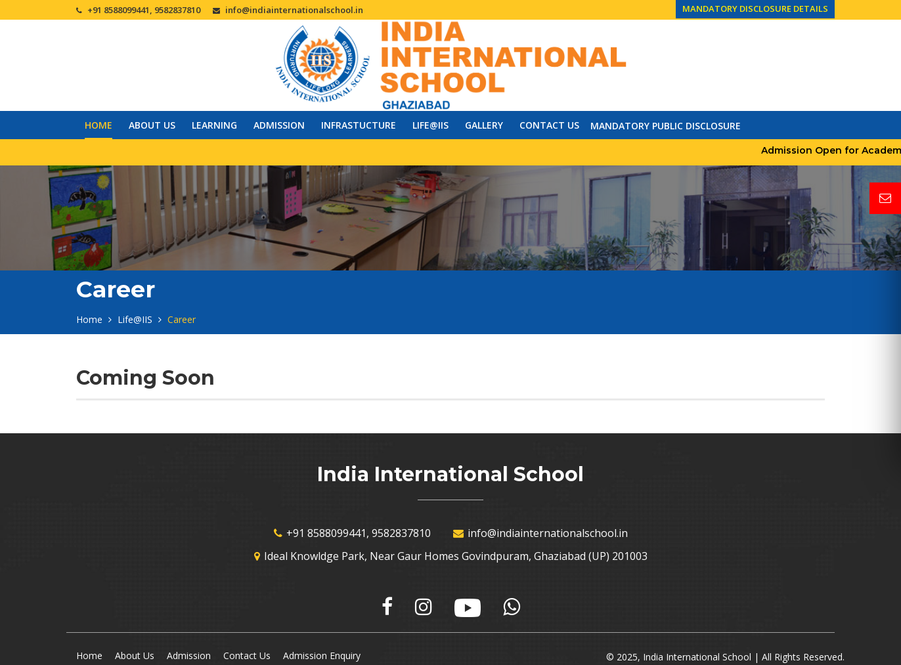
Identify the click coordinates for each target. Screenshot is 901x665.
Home (98, 125)
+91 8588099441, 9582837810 (143, 10)
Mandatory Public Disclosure (665, 125)
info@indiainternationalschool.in (294, 10)
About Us (152, 125)
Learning (214, 125)
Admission (279, 125)
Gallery (484, 125)
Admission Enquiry (322, 655)
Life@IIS (430, 125)
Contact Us (549, 125)
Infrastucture (358, 125)
